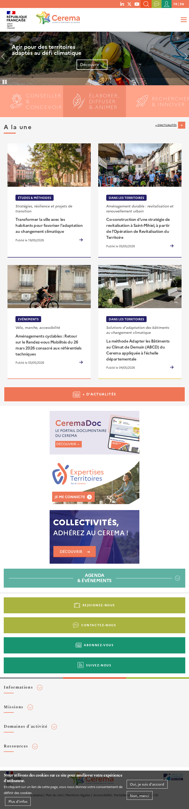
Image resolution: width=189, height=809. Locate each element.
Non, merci (139, 795)
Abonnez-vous (98, 645)
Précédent (5, 58)
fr (175, 4)
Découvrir (89, 64)
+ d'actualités (166, 125)
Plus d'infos (17, 801)
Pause (4, 81)
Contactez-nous (98, 625)
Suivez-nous (98, 665)
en (182, 4)
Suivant (184, 58)
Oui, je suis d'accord (147, 784)
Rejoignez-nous (99, 605)
